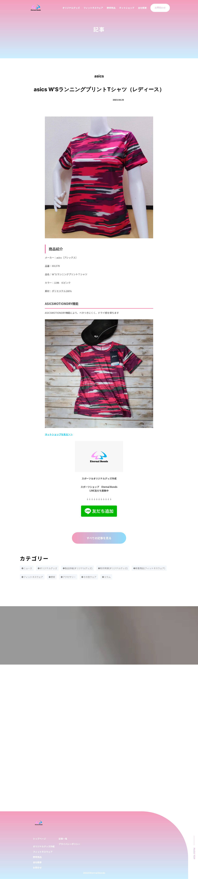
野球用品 (111, 7)
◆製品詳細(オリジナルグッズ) (77, 568)
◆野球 (52, 576)
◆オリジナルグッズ (47, 568)
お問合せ (37, 867)
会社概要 (142, 7)
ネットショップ (126, 7)
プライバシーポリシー (69, 843)
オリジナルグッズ (71, 7)
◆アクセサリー (68, 576)
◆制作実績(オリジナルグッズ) (113, 568)
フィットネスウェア (93, 7)
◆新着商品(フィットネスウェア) (149, 568)
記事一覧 (63, 838)
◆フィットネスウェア (32, 576)
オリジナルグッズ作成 (44, 846)
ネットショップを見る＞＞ (59, 434)
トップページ (39, 838)
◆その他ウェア (88, 576)
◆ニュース (26, 568)
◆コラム (106, 576)
